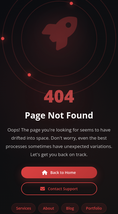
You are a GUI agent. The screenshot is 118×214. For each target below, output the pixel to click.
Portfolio (94, 208)
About (48, 208)
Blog (70, 208)
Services (23, 208)
